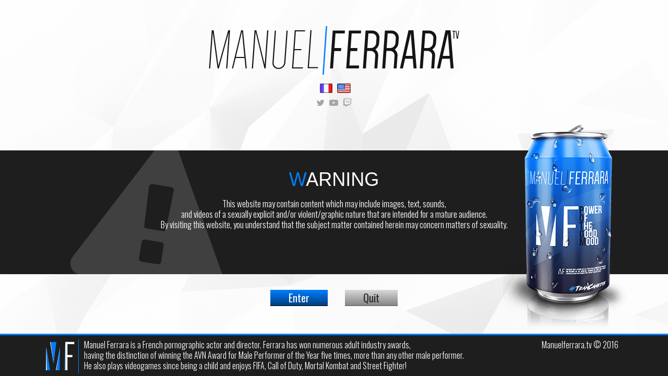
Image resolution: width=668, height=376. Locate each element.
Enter (299, 298)
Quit (371, 298)
